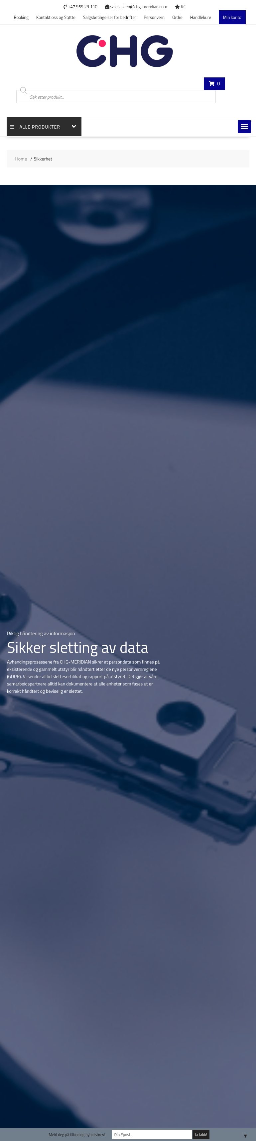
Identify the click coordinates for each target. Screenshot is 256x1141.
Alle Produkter (35, 126)
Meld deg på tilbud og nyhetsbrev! (77, 1134)
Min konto (232, 17)
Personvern (154, 17)
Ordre (177, 17)
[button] (244, 126)
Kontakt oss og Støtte (55, 17)
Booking (21, 17)
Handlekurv (200, 17)
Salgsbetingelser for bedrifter (109, 17)
